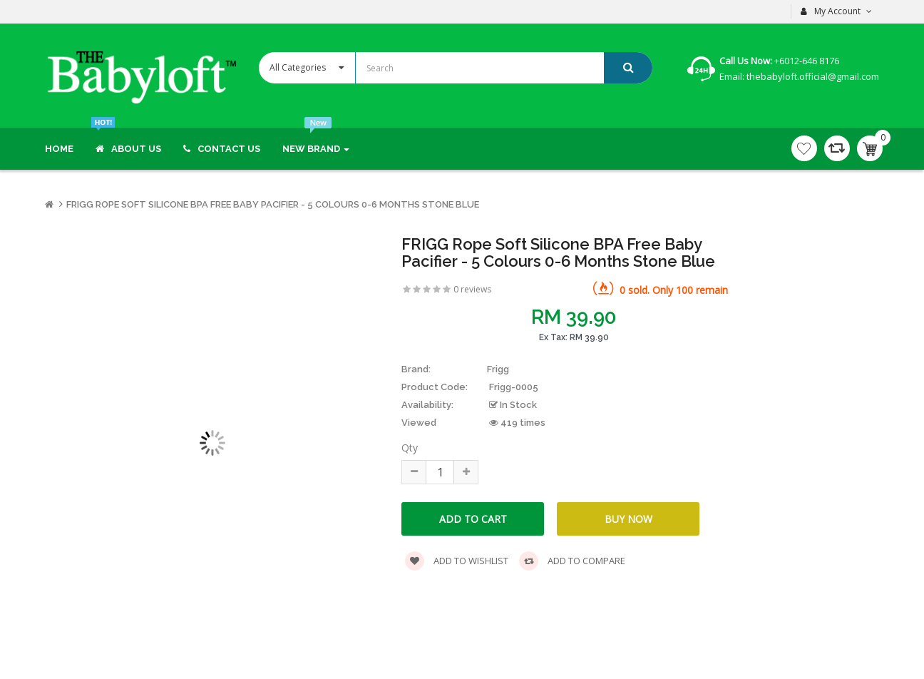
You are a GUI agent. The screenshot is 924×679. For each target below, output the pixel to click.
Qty (409, 447)
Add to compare (572, 561)
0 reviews (472, 289)
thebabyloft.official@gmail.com (811, 76)
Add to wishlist (456, 561)
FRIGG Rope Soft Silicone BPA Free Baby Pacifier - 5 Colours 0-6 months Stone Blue (272, 204)
